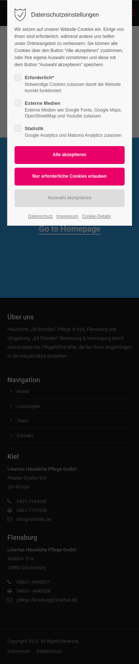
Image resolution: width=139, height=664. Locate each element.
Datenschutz (40, 216)
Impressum (67, 216)
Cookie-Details (96, 216)
